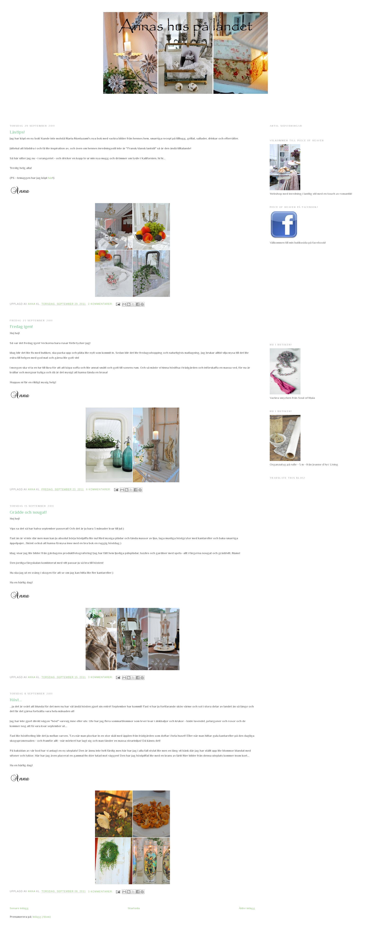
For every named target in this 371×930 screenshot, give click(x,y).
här (50, 178)
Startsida (134, 908)
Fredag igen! (21, 326)
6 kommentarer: (99, 489)
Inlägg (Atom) (42, 916)
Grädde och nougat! (28, 512)
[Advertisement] (185, 109)
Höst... (16, 700)
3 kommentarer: (101, 677)
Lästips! (17, 132)
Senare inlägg (19, 908)
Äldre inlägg (247, 908)
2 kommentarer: (101, 304)
